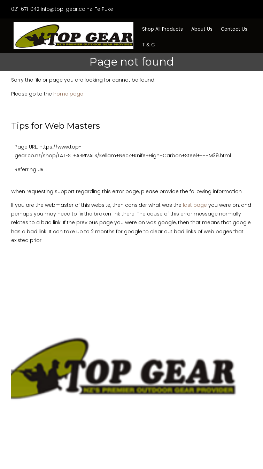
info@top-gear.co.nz (66, 9)
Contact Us (234, 29)
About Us (201, 29)
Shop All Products (162, 29)
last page (195, 205)
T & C (148, 44)
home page (68, 93)
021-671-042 (25, 9)
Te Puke (103, 9)
